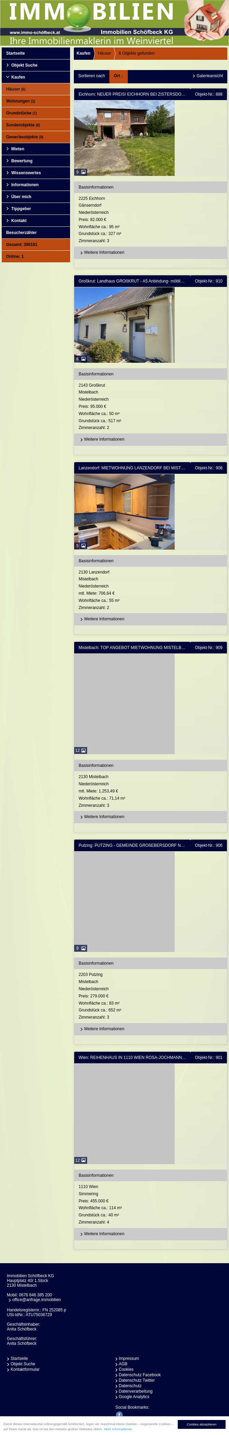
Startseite (15, 53)
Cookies (126, 1369)
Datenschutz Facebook (140, 1374)
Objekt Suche (24, 65)
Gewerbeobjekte (24, 137)
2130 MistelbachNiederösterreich (152, 791)
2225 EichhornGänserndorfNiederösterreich (152, 220)
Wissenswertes (26, 172)
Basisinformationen (96, 187)
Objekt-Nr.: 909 (209, 647)
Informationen (25, 184)
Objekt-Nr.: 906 (209, 845)
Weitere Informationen (101, 253)
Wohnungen (20, 101)
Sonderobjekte (23, 125)
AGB (123, 1364)
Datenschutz (130, 1385)
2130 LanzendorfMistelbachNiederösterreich (152, 590)
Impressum (129, 1358)
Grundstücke (21, 113)
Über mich (21, 196)
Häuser (15, 89)
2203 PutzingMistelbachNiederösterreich (152, 996)
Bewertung (21, 160)
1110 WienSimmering (152, 1205)
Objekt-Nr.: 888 (209, 94)
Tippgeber (21, 208)
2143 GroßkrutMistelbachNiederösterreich (152, 407)
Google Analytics (134, 1396)
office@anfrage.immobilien (36, 1299)
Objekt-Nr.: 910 (209, 281)
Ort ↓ (118, 75)
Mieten (17, 149)
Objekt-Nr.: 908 (209, 468)
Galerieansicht (210, 75)
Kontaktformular (25, 1369)
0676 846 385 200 (35, 1295)
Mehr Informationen (118, 1431)
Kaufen (18, 77)
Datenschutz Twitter (137, 1380)
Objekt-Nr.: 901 (209, 1057)
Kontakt (19, 220)
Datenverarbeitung (136, 1391)
